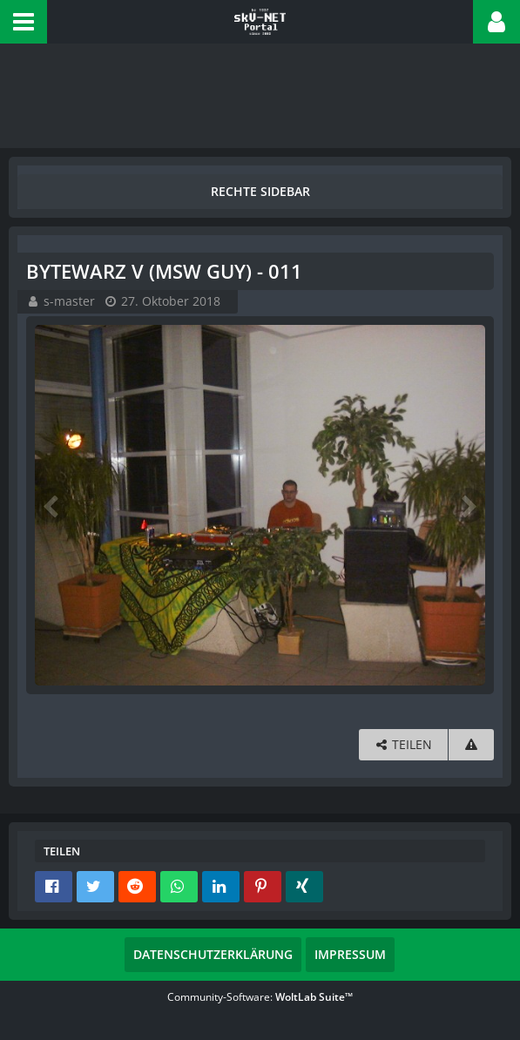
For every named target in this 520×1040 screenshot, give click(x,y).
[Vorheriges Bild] (52, 505)
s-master (69, 301)
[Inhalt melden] (471, 745)
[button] (23, 22)
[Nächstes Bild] (467, 505)
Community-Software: (260, 996)
